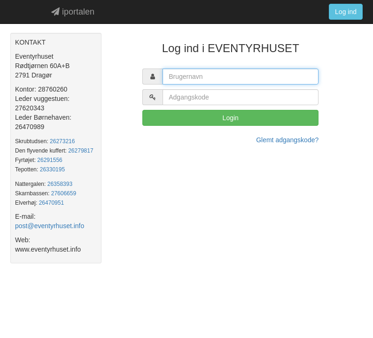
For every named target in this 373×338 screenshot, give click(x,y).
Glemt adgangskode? (287, 140)
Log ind (346, 11)
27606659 (63, 193)
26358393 (59, 184)
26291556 (49, 160)
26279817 (80, 150)
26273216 (62, 141)
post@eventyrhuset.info (49, 226)
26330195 (52, 169)
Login (231, 118)
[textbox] (241, 76)
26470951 (51, 203)
